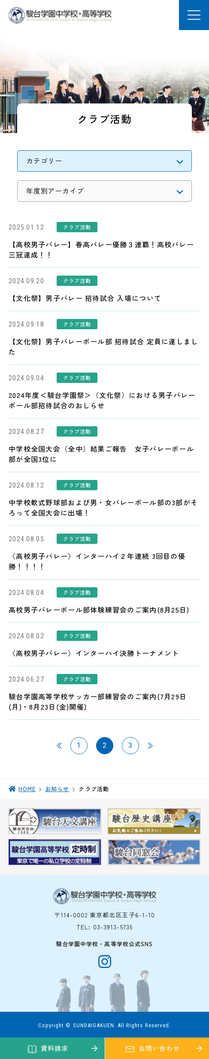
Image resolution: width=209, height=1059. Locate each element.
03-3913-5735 (113, 926)
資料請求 (54, 1048)
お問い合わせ (159, 1048)
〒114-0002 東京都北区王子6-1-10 (104, 914)
